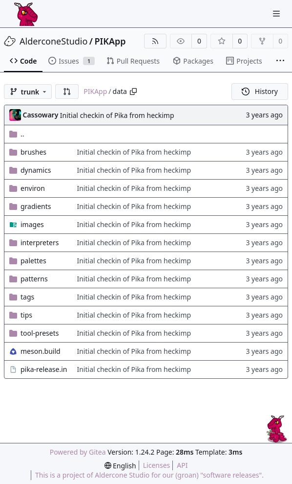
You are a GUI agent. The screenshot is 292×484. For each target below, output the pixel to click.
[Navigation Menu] (277, 13)
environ (33, 188)
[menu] (120, 465)
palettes (33, 260)
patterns (34, 278)
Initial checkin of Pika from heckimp (117, 115)
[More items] (280, 61)
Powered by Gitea (78, 452)
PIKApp (110, 41)
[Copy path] (133, 91)
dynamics (36, 170)
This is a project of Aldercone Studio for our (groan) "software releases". (149, 475)
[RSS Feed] (155, 41)
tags (27, 296)
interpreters (40, 242)
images (32, 224)
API (182, 465)
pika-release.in (44, 369)
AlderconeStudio (53, 41)
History (260, 91)
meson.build (41, 351)
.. (16, 133)
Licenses (156, 465)
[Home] (25, 13)
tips (26, 315)
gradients (36, 206)
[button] (67, 91)
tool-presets (40, 333)
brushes (33, 152)
